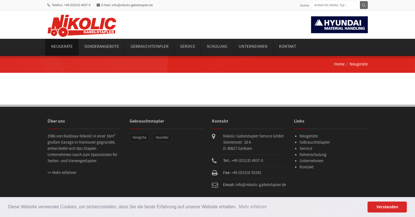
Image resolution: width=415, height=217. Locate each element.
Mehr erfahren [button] (253, 206)
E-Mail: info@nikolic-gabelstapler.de (125, 5)
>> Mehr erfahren (61, 172)
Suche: (305, 5)
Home (339, 64)
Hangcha (139, 137)
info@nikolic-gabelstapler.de (260, 184)
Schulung (217, 46)
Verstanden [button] (387, 207)
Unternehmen (253, 46)
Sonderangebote (101, 46)
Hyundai (162, 137)
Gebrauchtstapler (150, 46)
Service (187, 46)
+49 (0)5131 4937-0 (247, 160)
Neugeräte (62, 46)
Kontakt (287, 46)
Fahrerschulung (313, 154)
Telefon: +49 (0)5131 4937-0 (68, 5)
